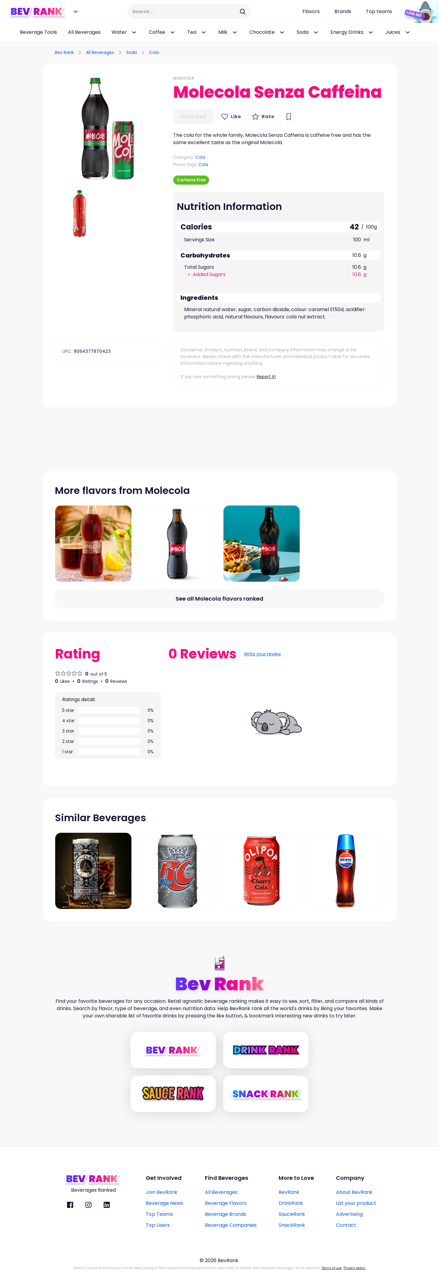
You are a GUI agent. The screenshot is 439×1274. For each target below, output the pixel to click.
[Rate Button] (263, 116)
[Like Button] (230, 116)
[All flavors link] (219, 598)
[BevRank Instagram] (88, 1204)
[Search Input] (185, 11)
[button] (108, 129)
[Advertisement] (325, 51)
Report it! (266, 377)
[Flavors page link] (311, 11)
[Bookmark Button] (288, 116)
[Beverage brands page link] (343, 11)
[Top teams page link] (379, 11)
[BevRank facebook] (70, 1204)
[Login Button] (419, 11)
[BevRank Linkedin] (106, 1204)
